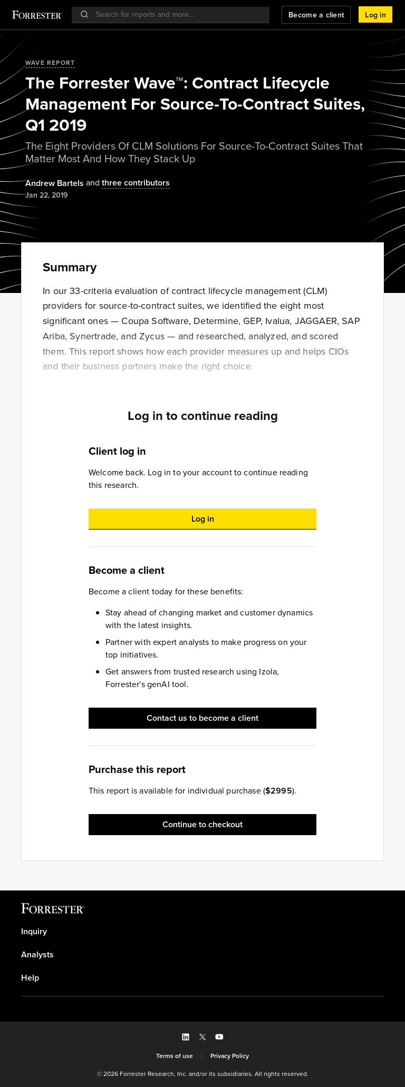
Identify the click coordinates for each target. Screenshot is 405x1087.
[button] (375, 14)
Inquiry (34, 931)
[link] (202, 931)
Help (30, 978)
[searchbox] (176, 14)
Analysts (37, 954)
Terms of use (174, 1056)
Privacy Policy (229, 1056)
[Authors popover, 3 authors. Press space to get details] (127, 183)
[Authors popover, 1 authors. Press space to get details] (54, 183)
